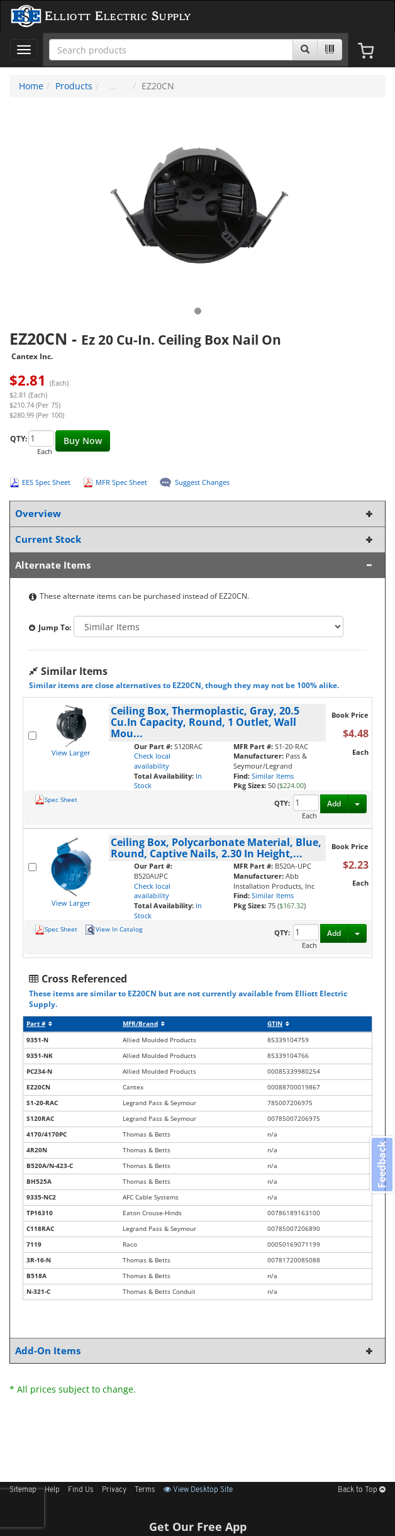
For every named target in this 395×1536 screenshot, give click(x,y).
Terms (145, 1490)
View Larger (71, 752)
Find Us (81, 1490)
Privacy (114, 1490)
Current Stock (195, 539)
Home (31, 86)
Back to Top (362, 1490)
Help (52, 1490)
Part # (39, 1024)
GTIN (278, 1024)
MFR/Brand (144, 1024)
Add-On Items (195, 1351)
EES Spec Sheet (46, 482)
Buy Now (83, 441)
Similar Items (273, 776)
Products (73, 86)
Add (334, 803)
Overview (195, 514)
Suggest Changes (202, 482)
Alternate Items (195, 565)
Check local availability (152, 761)
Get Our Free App (198, 1526)
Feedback (382, 1164)
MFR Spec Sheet (121, 482)
